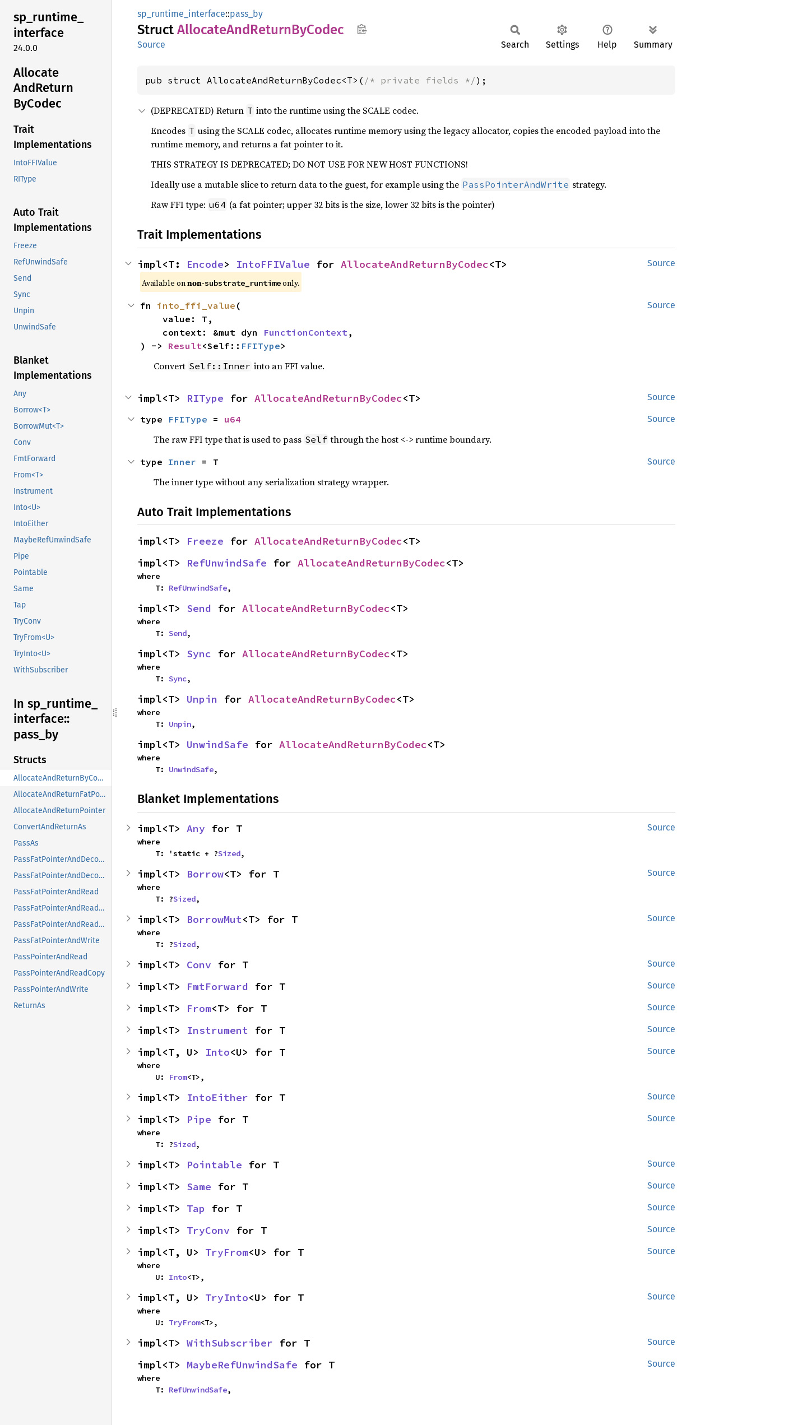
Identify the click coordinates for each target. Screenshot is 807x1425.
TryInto (226, 1297)
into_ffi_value (196, 305)
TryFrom (226, 1252)
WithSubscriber (230, 1342)
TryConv (208, 1230)
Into (217, 1052)
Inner (182, 461)
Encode (205, 264)
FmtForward (217, 986)
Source (151, 44)
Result (185, 345)
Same (199, 1186)
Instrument (217, 1030)
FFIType (260, 345)
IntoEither (217, 1097)
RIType (205, 398)
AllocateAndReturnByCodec (415, 264)
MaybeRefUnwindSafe (242, 1364)
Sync (199, 653)
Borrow (205, 873)
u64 (232, 419)
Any (196, 828)
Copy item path (362, 29)
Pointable (214, 1164)
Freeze (205, 541)
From (199, 1008)
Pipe (199, 1119)
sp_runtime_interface (181, 13)
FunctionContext (305, 332)
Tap (196, 1208)
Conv (199, 964)
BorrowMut (214, 919)
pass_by (246, 13)
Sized (229, 853)
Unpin (202, 699)
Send (199, 608)
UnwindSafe (217, 744)
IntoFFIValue (273, 264)
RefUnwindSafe (227, 562)
